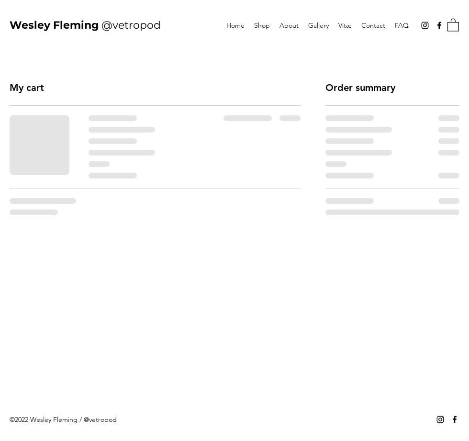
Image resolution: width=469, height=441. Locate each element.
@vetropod (85, 25)
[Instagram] (425, 25)
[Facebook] (439, 25)
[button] (453, 25)
